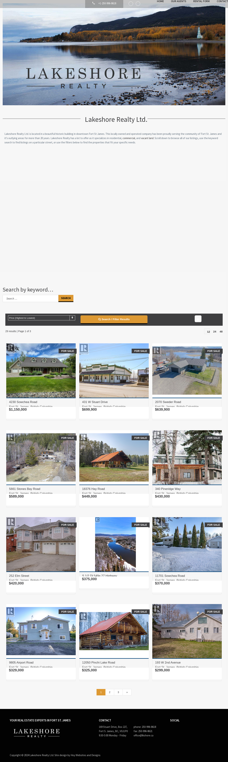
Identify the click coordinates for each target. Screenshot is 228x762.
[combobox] (41, 314)
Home (150, 19)
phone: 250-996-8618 (145, 723)
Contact (212, 19)
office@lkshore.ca (143, 732)
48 (221, 328)
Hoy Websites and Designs (85, 751)
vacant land (147, 134)
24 (214, 328)
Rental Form (191, 19)
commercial (129, 134)
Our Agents (168, 19)
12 (208, 328)
